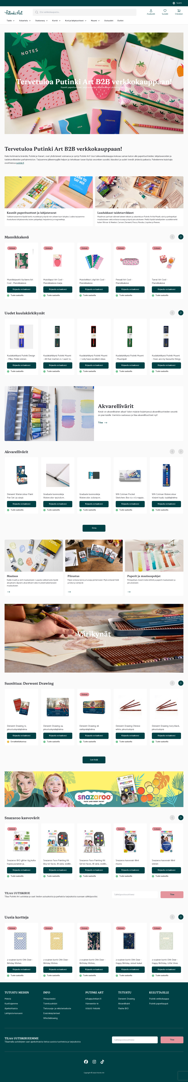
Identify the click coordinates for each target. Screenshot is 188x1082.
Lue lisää (94, 759)
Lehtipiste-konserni (13, 1013)
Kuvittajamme (11, 1003)
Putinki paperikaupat (158, 1003)
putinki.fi (20, 163)
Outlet (120, 20)
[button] (24, 992)
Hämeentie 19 (91, 1003)
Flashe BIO (123, 1008)
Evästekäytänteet (51, 1013)
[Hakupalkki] (84, 12)
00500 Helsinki (92, 1008)
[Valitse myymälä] (177, 3)
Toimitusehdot (50, 1003)
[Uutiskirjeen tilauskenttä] (135, 894)
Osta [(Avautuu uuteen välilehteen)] (94, 528)
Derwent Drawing (126, 999)
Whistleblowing (50, 1018)
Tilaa (102, 422)
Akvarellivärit (124, 1003)
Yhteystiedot (49, 999)
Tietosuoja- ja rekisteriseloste (57, 1008)
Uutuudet (108, 20)
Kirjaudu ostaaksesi (21, 289)
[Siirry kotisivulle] (14, 12)
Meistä (8, 999)
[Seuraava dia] (180, 236)
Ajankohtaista (11, 1008)
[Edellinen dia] (172, 236)
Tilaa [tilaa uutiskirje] (172, 894)
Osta (94, 643)
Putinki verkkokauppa (159, 999)
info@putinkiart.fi (93, 999)
